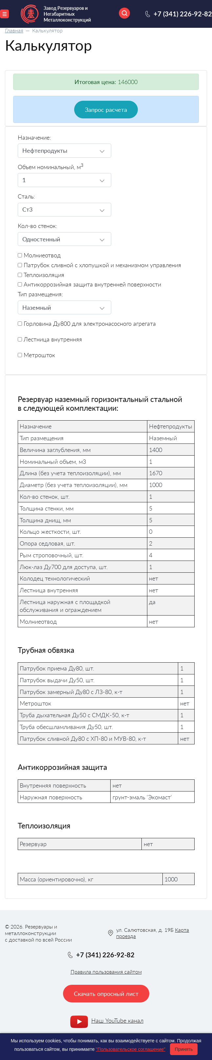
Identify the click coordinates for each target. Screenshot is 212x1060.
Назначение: (34, 137)
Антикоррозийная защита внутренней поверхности (89, 284)
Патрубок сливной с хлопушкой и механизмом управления (99, 265)
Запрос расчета (106, 109)
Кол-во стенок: (37, 225)
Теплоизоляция (41, 274)
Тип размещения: (40, 294)
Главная (14, 30)
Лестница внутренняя (50, 339)
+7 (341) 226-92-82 (183, 14)
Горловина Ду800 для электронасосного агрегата (87, 323)
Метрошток (36, 355)
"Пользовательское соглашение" (130, 1049)
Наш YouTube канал (117, 1020)
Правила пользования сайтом (106, 971)
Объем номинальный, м (50, 167)
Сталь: (26, 196)
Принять (184, 1049)
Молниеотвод (39, 255)
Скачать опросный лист (106, 993)
